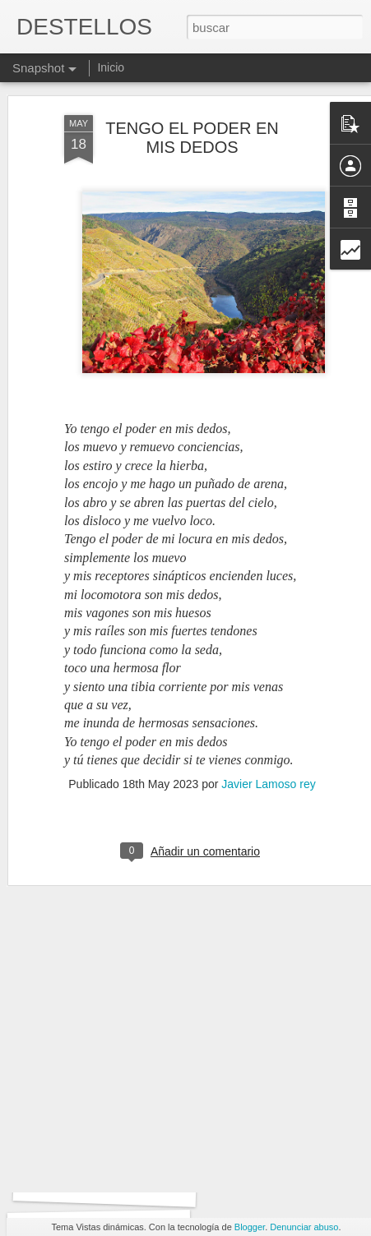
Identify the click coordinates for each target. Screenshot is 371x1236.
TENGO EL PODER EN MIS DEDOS (191, 89)
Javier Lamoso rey (268, 736)
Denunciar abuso (304, 1227)
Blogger (249, 1227)
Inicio (110, 67)
